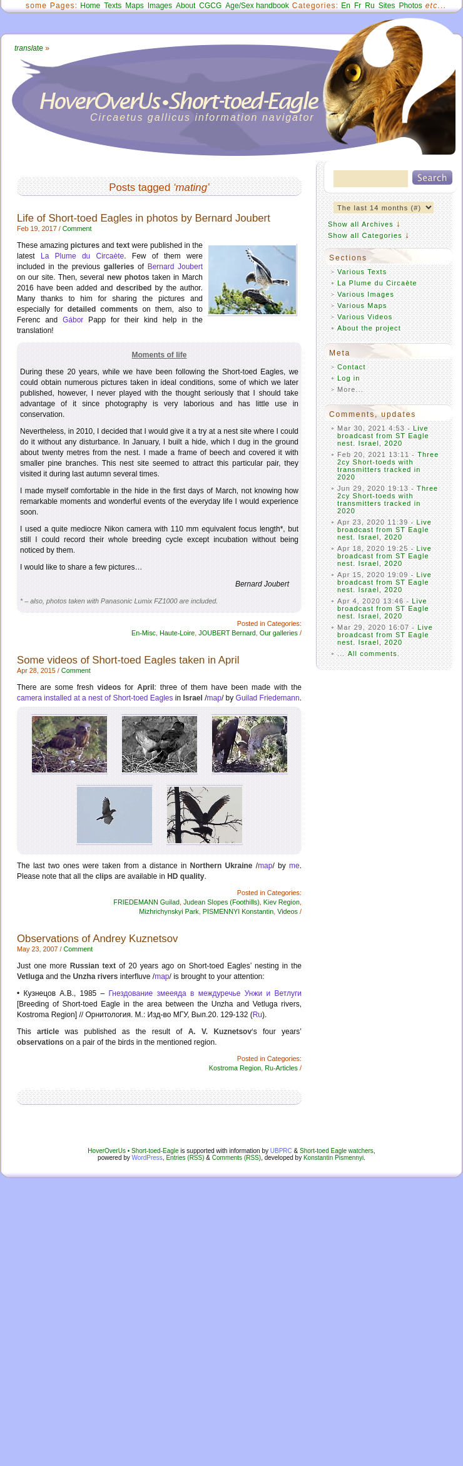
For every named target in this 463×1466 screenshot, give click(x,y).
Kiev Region (281, 902)
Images (160, 5)
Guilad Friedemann (268, 698)
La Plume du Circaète (82, 256)
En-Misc (143, 633)
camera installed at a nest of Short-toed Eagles (95, 698)
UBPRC (281, 1150)
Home (90, 5)
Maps (134, 5)
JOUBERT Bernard (226, 633)
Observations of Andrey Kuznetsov (97, 939)
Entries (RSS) (185, 1157)
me (294, 865)
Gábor (73, 319)
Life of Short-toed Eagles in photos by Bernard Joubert (143, 218)
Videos (287, 911)
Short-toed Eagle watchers (337, 1150)
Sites (387, 5)
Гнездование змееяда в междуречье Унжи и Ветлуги (205, 993)
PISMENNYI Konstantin (238, 911)
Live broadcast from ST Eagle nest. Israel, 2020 (383, 435)
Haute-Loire (177, 633)
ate (28, 48)
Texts (112, 5)
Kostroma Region (235, 1068)
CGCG (210, 5)
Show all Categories (365, 235)
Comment (77, 228)
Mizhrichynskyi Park (168, 911)
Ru (369, 5)
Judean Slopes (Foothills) (221, 902)
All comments (372, 653)
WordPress (147, 1157)
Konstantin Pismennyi (333, 1157)
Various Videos (364, 316)
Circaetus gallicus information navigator (202, 117)
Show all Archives (361, 224)
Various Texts (362, 271)
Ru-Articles (281, 1068)
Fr (357, 5)
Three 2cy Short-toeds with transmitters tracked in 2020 (388, 466)
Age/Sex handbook (256, 5)
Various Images (365, 294)
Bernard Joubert (175, 266)
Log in (348, 378)
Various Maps (362, 305)
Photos (410, 5)
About (185, 5)
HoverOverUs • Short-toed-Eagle (133, 1150)
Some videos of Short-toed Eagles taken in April (128, 660)
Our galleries (279, 633)
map (214, 698)
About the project (369, 328)
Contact (351, 367)
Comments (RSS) (236, 1157)
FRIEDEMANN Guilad (146, 902)
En (345, 5)
